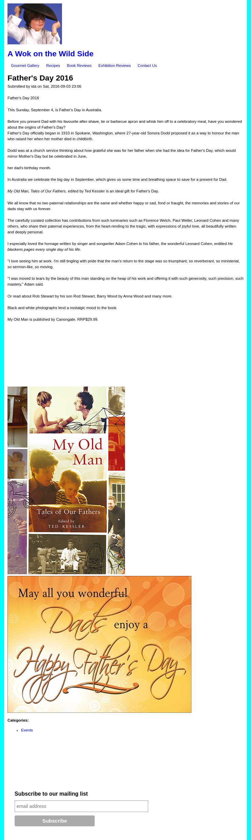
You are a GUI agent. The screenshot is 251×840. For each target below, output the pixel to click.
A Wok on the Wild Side (50, 53)
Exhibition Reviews (114, 65)
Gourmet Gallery (25, 65)
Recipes (53, 65)
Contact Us (147, 65)
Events (27, 730)
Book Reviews (79, 65)
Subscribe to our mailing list (51, 794)
